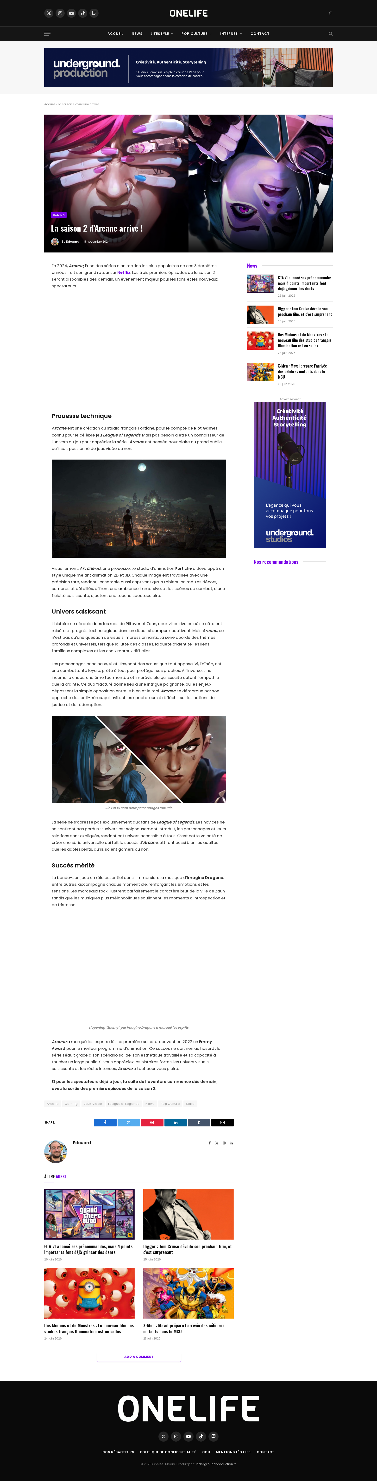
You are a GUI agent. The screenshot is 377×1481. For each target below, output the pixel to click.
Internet (229, 33)
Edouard (72, 242)
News (137, 33)
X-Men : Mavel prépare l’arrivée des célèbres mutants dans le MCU (183, 1328)
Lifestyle (160, 33)
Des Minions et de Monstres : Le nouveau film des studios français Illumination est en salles (89, 1328)
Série (190, 1103)
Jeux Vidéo (93, 1103)
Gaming (59, 215)
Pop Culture (194, 33)
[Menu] (47, 33)
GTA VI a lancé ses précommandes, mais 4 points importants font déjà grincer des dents (88, 1249)
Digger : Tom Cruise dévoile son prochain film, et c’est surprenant (187, 1249)
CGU (206, 1452)
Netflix (123, 272)
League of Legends (124, 1103)
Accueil (115, 33)
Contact (260, 33)
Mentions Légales (234, 1452)
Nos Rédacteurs (117, 1452)
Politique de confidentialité (168, 1452)
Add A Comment (139, 1356)
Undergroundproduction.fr (215, 1464)
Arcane (53, 1103)
